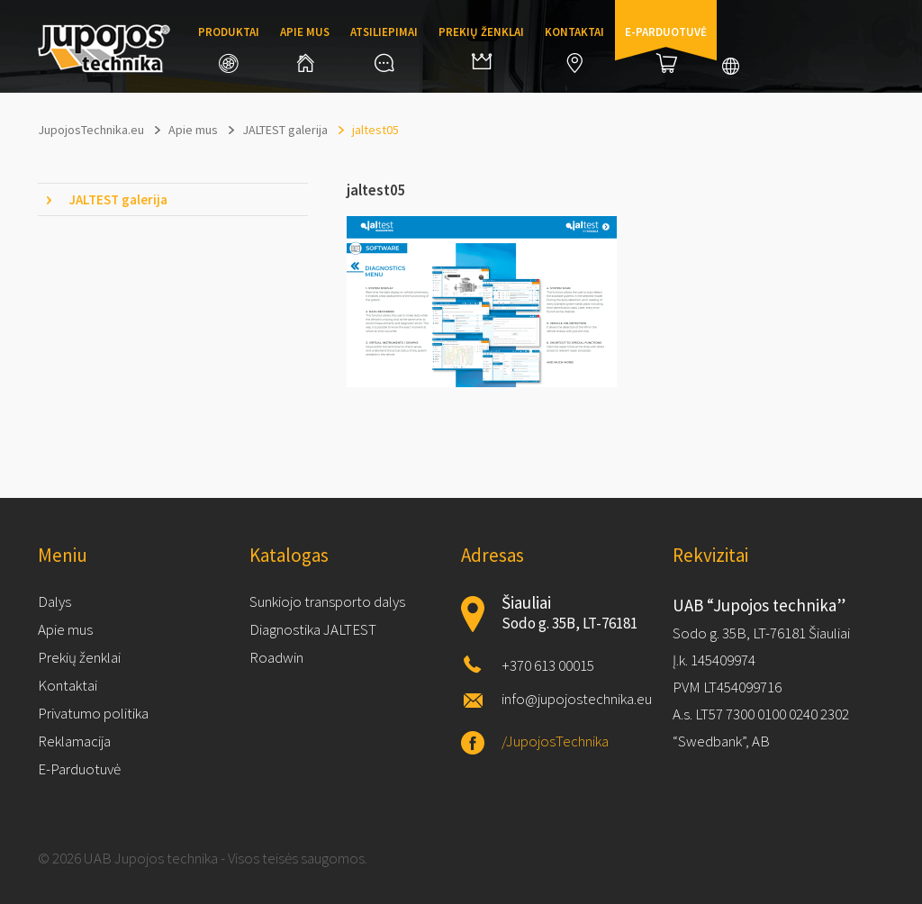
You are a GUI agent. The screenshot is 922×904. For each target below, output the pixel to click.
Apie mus (305, 48)
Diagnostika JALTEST (312, 629)
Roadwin (276, 657)
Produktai (228, 48)
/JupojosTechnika (555, 741)
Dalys (54, 601)
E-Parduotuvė (79, 769)
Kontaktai (574, 48)
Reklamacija (74, 741)
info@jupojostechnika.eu (577, 699)
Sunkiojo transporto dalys (327, 601)
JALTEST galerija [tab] (118, 199)
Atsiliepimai (384, 48)
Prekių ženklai (481, 46)
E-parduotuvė (666, 48)
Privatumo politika (93, 713)
